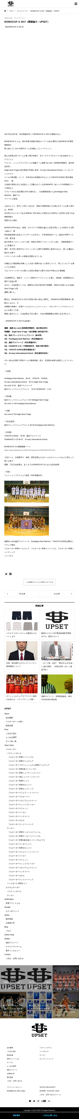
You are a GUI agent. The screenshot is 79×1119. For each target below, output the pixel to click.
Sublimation (9, 899)
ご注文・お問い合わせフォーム (50, 1095)
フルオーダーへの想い (15, 722)
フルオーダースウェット (18, 808)
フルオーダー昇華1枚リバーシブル (22, 769)
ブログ (8, 931)
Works (6, 915)
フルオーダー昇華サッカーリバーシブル (24, 836)
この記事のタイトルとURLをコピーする (39, 582)
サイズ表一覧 (11, 741)
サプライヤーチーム (14, 947)
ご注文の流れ (11, 733)
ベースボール (44, 1051)
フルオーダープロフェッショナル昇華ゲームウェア (28, 765)
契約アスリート (12, 943)
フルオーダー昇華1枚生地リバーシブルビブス (26, 840)
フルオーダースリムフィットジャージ (23, 793)
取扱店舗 (9, 725)
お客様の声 (10, 923)
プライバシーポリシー (14, 1087)
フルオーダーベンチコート (19, 816)
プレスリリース (19, 18)
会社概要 (9, 718)
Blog (6, 927)
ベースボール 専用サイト (17, 883)
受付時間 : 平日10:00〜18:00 (49, 1091)
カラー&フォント (12, 911)
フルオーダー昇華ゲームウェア (20, 761)
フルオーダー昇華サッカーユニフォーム (24, 832)
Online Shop (9, 935)
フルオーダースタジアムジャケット (22, 801)
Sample (7, 907)
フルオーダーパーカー (17, 812)
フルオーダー (11, 749)
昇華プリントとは (13, 903)
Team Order (9, 745)
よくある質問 (11, 737)
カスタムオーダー (13, 887)
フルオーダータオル (16, 820)
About (6, 714)
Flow (6, 729)
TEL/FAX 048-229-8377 (48, 1087)
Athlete (7, 939)
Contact (7, 954)
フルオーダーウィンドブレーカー (21, 804)
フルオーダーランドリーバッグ (20, 824)
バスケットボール (14, 753)
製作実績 (9, 919)
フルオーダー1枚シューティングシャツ (24, 777)
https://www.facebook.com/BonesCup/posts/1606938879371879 (29, 450)
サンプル (10, 1062)
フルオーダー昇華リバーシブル (20, 757)
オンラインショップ (46, 1059)
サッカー (10, 828)
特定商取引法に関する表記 (16, 1091)
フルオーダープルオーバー (19, 797)
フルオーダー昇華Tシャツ (18, 781)
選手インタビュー (13, 951)
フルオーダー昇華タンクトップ (20, 789)
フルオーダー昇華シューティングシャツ (24, 773)
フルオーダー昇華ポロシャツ (20, 785)
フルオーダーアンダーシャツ (20, 844)
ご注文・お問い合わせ (15, 958)
